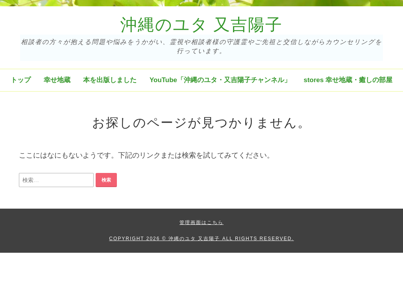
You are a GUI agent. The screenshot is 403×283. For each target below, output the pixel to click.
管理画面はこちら (201, 222)
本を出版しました (110, 80)
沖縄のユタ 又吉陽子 (201, 25)
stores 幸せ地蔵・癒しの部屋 (348, 80)
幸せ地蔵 (57, 80)
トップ (21, 80)
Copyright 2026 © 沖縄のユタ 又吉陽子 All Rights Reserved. (201, 238)
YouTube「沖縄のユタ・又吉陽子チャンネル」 (220, 80)
